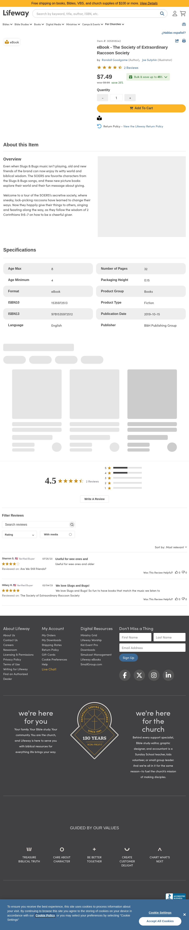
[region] (94, 914)
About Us (9, 635)
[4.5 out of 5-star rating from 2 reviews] (117, 67)
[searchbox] (35, 525)
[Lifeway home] (16, 13)
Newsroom (10, 650)
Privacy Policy (12, 659)
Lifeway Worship (91, 640)
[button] (124, 468)
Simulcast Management (96, 654)
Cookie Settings (160, 912)
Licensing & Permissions (18, 654)
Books (39, 24)
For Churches (114, 24)
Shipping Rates (52, 645)
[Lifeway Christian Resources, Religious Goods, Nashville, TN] (176, 897)
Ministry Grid (89, 635)
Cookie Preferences (54, 659)
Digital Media (55, 24)
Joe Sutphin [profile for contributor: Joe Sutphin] (149, 60)
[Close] (184, 914)
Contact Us (10, 640)
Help (45, 664)
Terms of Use (11, 664)
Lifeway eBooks (91, 659)
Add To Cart (141, 108)
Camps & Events (92, 24)
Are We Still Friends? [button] (33, 568)
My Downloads (51, 640)
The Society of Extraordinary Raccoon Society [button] (50, 595)
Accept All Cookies (160, 921)
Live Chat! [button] (49, 669)
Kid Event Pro (89, 645)
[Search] (161, 13)
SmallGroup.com (91, 664)
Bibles (8, 24)
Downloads (88, 650)
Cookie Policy (45, 915)
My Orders (49, 635)
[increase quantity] (130, 97)
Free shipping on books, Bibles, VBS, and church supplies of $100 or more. (95, 3)
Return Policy (50, 650)
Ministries (73, 24)
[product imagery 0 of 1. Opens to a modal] (47, 82)
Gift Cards (48, 654)
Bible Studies (23, 24)
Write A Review (94, 499)
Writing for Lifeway (15, 669)
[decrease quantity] (102, 97)
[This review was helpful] (176, 572)
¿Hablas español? (174, 32)
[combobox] (99, 13)
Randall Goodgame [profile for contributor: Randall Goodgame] (115, 60)
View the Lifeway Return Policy (143, 126)
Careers (8, 645)
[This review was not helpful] (183, 572)
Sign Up (128, 657)
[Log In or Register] (174, 13)
